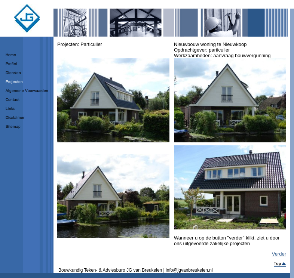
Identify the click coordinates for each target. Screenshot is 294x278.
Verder (279, 254)
